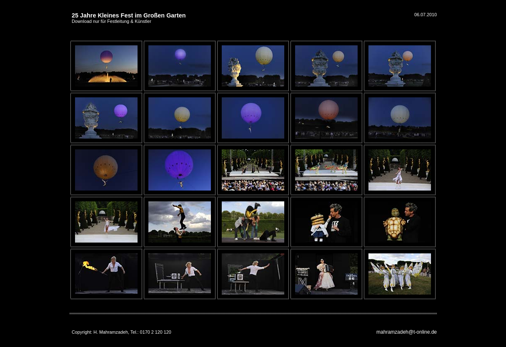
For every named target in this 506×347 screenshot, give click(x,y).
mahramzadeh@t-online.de (406, 332)
